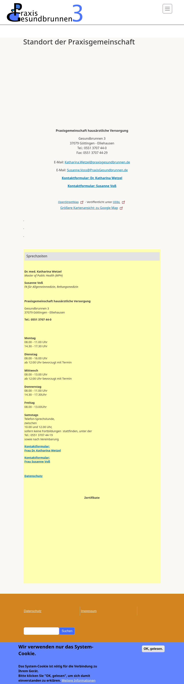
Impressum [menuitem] (89, 611)
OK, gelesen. (153, 651)
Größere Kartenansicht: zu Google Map (92, 208)
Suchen (67, 631)
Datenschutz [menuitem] (33, 611)
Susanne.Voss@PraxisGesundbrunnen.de (97, 170)
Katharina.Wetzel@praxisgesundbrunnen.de (97, 162)
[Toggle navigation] (167, 8)
